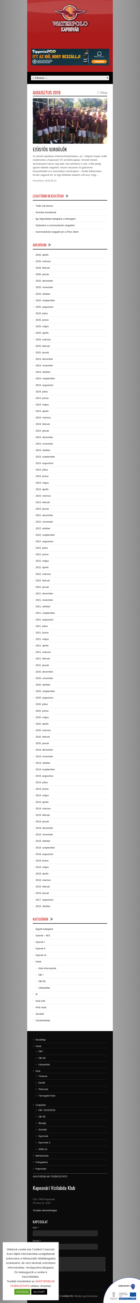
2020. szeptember (45, 691)
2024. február (43, 424)
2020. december (44, 671)
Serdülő (40, 1014)
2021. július (42, 626)
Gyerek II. (41, 948)
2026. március (43, 261)
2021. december (44, 593)
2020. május (42, 717)
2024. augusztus (44, 385)
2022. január (42, 587)
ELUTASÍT (39, 1291)
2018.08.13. (51, 180)
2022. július (42, 547)
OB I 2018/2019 (46, 1110)
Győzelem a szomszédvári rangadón (55, 225)
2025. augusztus (44, 306)
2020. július (42, 704)
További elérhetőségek (45, 1210)
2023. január (42, 508)
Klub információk (47, 968)
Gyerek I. (40, 942)
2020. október (43, 684)
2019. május (42, 795)
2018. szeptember (45, 847)
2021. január (42, 665)
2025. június (42, 319)
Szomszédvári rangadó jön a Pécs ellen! (57, 231)
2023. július (42, 469)
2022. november (44, 521)
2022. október (43, 528)
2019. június (42, 788)
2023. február (43, 502)
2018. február (43, 886)
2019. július (42, 782)
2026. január (42, 274)
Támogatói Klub (46, 1095)
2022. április (42, 567)
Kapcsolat (41, 1168)
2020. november (44, 678)
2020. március (43, 730)
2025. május (42, 326)
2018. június (42, 860)
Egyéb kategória (44, 929)
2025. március (43, 339)
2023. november (44, 443)
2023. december (44, 437)
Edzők (41, 1082)
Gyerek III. (41, 955)
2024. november (44, 365)
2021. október (43, 606)
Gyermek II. (44, 1142)
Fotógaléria (42, 1162)
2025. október (43, 294)
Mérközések (42, 1155)
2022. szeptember (45, 535)
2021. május (42, 639)
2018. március (43, 880)
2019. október (43, 763)
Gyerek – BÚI (43, 935)
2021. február (43, 658)
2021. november (44, 600)
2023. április (42, 489)
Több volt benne (44, 205)
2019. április (42, 802)
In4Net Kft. (67, 1296)
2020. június (42, 710)
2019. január (42, 821)
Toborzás (43, 1089)
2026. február (43, 267)
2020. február (43, 736)
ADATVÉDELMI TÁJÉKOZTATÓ (50, 1176)
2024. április (42, 411)
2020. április (42, 723)
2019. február (43, 815)
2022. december (44, 515)
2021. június (42, 632)
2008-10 (42, 1149)
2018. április (42, 873)
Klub (38, 1071)
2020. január (42, 743)
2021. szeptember (45, 613)
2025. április (42, 332)
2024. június (42, 398)
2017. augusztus (44, 899)
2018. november (44, 834)
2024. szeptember (45, 378)
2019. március (43, 808)
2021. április (42, 645)
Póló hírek (41, 1007)
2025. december (44, 280)
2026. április (42, 254)
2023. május (42, 482)
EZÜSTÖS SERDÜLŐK (50, 149)
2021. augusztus (44, 619)
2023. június (42, 476)
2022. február (43, 580)
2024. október (43, 372)
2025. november (44, 287)
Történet (42, 1076)
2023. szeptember (45, 456)
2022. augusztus (44, 541)
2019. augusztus (44, 775)
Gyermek (43, 1136)
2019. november (44, 756)
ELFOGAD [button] (22, 1291)
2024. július (42, 391)
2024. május (42, 404)
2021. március (43, 652)
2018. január (42, 893)
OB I (40, 974)
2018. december (44, 828)
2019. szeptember (45, 769)
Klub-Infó (40, 1001)
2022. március (43, 574)
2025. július (42, 313)
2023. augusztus (44, 463)
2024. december (44, 359)
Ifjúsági (42, 1123)
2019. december (44, 749)
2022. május (42, 560)
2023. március (43, 495)
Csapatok (41, 1105)
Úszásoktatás (43, 1020)
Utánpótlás (44, 987)
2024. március (43, 417)
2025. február (43, 346)
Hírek (38, 961)
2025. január (42, 352)
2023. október (43, 450)
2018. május (42, 867)
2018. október (43, 841)
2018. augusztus (44, 854)
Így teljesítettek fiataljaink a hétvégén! (56, 218)
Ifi (36, 994)
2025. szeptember (45, 300)
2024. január (42, 430)
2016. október (43, 906)
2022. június (42, 554)
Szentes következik (46, 212)
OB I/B (41, 981)
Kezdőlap (41, 1039)
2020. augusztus (44, 697)
